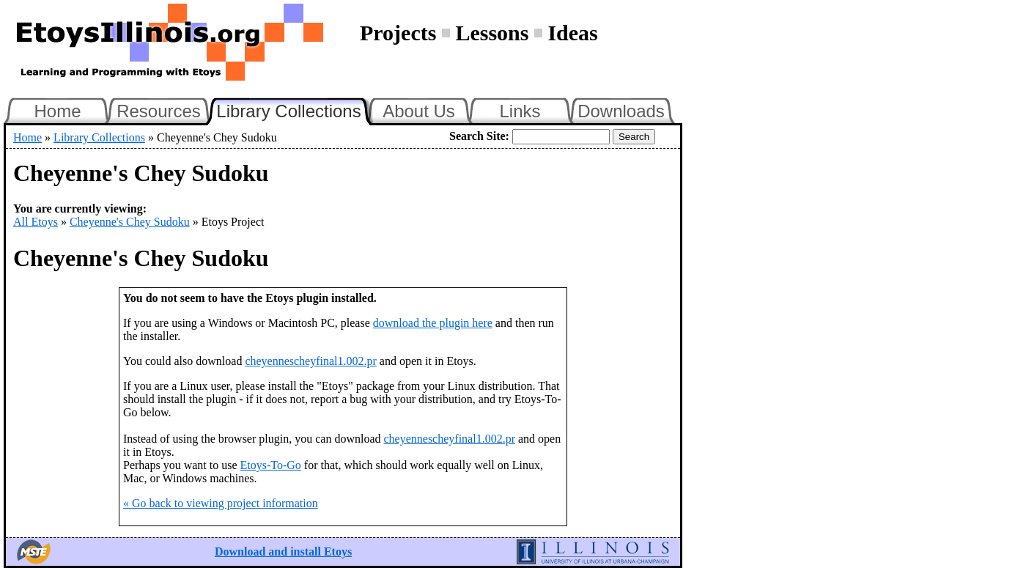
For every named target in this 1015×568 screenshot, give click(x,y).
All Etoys (35, 221)
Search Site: (479, 136)
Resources (159, 111)
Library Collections (294, 109)
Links (519, 111)
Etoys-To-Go (270, 465)
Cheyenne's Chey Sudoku (130, 221)
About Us (419, 111)
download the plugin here (432, 323)
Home (57, 111)
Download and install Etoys (283, 551)
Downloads (621, 111)
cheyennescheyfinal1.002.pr (310, 361)
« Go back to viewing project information (220, 503)
